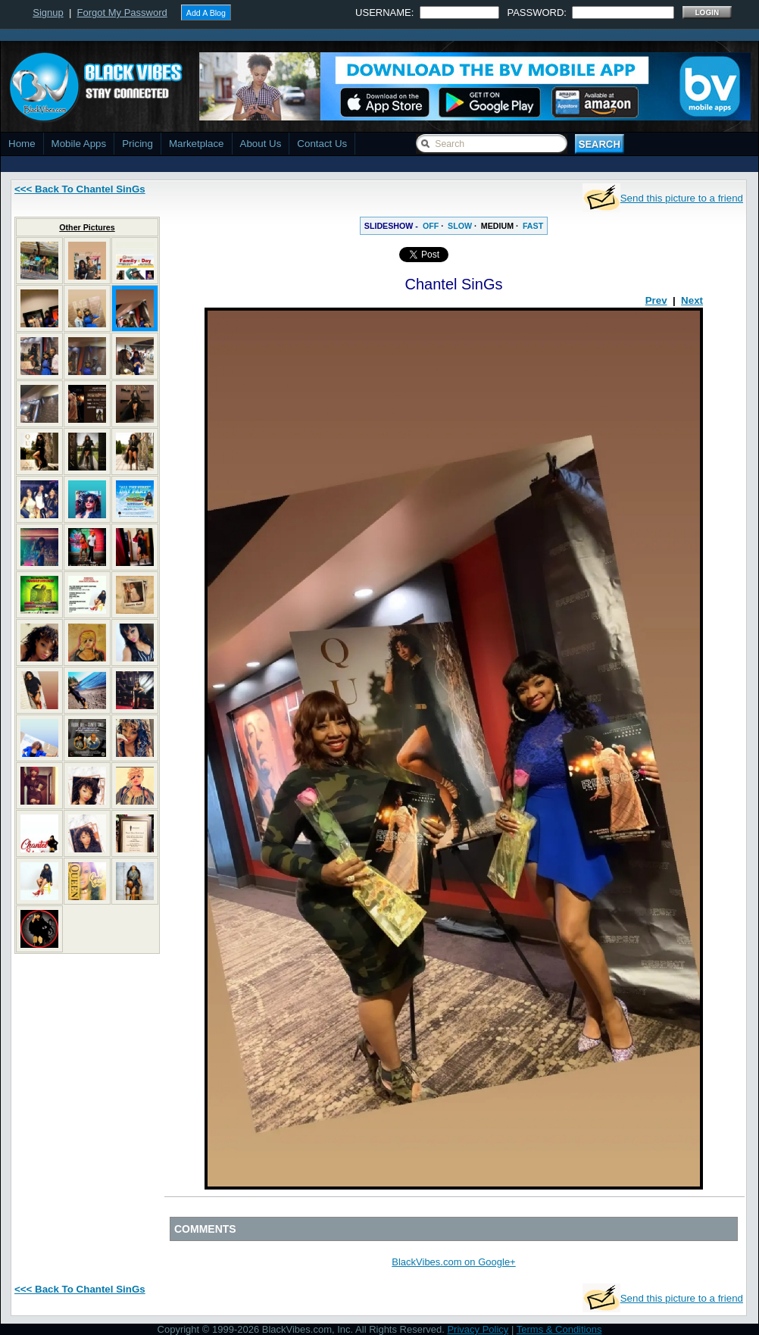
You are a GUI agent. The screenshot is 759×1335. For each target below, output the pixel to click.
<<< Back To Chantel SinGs (79, 189)
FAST (533, 225)
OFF (431, 225)
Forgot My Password (122, 12)
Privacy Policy (477, 1329)
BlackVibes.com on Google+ (453, 1262)
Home (22, 143)
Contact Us (322, 143)
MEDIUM (497, 225)
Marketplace (196, 143)
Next (692, 300)
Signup (48, 12)
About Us (261, 143)
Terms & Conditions (559, 1329)
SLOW (460, 225)
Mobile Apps (79, 143)
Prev (656, 300)
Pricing (137, 143)
